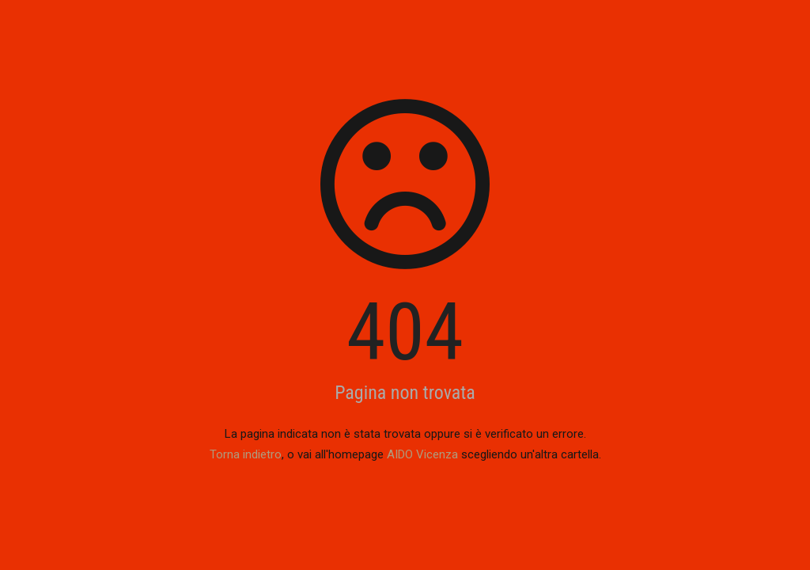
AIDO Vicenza (422, 454)
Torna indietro (246, 454)
